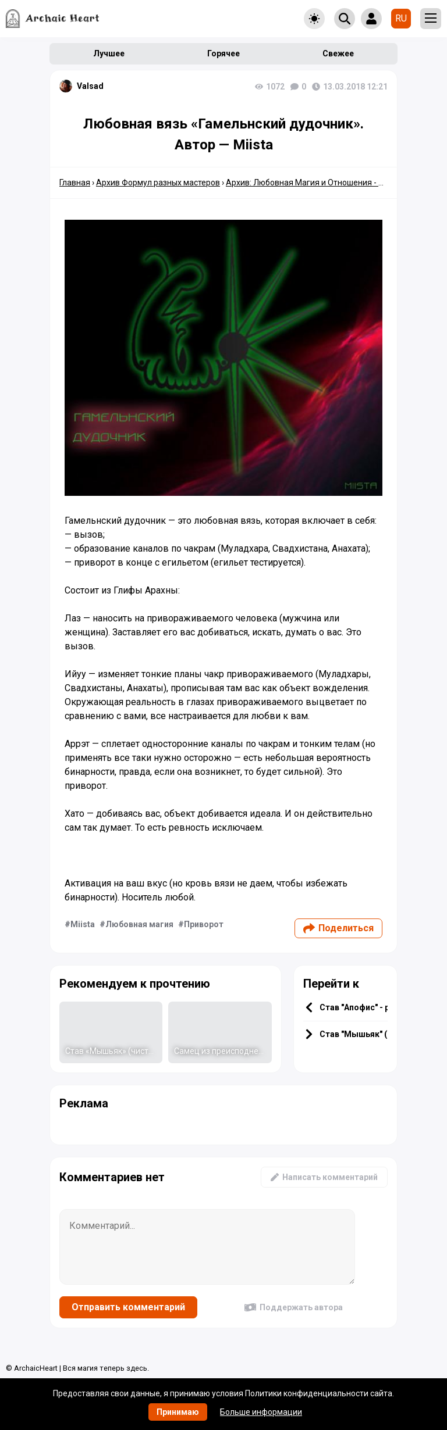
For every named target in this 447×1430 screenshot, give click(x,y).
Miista (82, 924)
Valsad (90, 86)
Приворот (204, 924)
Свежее (338, 53)
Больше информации (261, 1412)
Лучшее (109, 53)
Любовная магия (139, 924)
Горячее (223, 53)
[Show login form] (371, 18)
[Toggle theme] (314, 18)
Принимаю (178, 1412)
